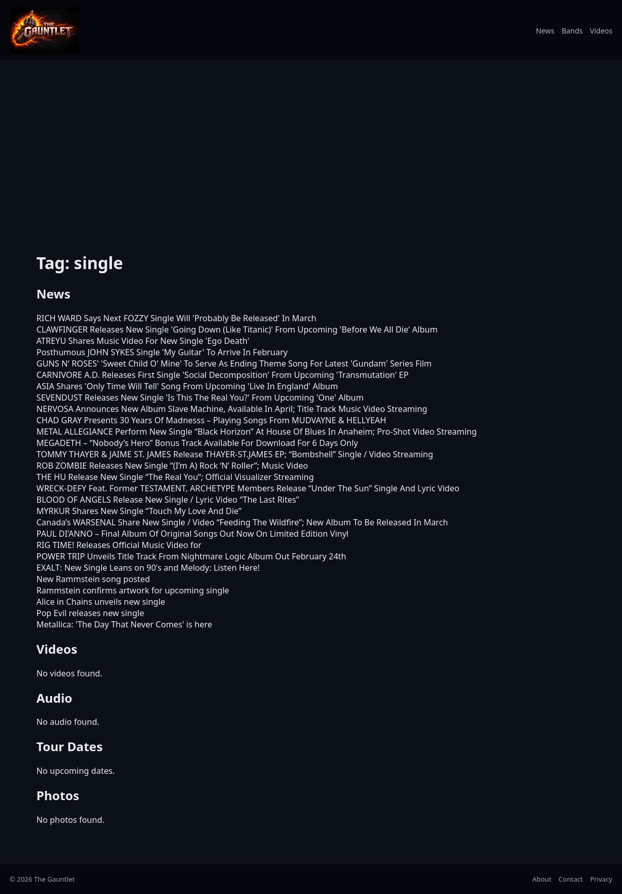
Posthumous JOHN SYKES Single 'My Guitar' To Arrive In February (162, 352)
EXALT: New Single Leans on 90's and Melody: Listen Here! (148, 567)
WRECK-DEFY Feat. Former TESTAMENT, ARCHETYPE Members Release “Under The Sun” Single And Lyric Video (248, 488)
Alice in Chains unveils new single (101, 601)
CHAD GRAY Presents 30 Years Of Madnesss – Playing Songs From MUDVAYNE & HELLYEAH (212, 420)
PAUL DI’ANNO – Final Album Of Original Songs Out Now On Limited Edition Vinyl (193, 533)
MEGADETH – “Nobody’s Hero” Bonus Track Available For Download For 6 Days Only (197, 443)
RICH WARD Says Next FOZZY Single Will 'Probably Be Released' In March (176, 318)
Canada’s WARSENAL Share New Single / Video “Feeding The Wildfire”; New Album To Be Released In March (242, 522)
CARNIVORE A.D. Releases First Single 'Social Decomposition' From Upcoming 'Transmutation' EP (223, 374)
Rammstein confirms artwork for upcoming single (133, 590)
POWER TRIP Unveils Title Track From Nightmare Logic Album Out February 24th (191, 556)
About (541, 879)
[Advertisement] (311, 154)
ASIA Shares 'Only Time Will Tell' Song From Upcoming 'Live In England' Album (187, 386)
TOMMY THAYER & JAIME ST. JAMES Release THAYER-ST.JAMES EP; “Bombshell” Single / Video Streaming (235, 454)
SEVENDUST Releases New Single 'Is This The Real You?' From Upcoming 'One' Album (200, 397)
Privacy (601, 879)
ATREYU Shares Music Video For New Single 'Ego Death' (143, 340)
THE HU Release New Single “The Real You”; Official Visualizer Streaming (175, 477)
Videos (601, 31)
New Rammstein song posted (93, 579)
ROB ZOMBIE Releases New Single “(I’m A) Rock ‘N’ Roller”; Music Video (172, 465)
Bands (572, 31)
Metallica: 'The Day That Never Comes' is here (125, 624)
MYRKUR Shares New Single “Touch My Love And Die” (139, 511)
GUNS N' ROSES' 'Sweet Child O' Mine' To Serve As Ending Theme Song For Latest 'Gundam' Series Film (234, 363)
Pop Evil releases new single (91, 613)
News (545, 31)
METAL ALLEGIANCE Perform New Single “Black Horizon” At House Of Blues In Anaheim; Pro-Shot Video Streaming (257, 431)
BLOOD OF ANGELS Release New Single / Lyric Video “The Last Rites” (168, 499)
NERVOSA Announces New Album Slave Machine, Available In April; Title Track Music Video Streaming (232, 409)
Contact (571, 879)
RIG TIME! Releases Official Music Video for (119, 545)
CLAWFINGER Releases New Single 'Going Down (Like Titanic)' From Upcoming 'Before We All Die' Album (237, 329)
